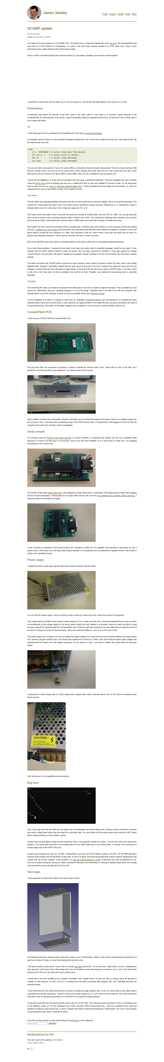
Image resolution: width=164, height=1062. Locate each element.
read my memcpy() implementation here (65, 186)
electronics (40, 37)
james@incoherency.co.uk (38, 1033)
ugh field (78, 966)
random (35, 1042)
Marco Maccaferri (55, 492)
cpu (34, 37)
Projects (112, 14)
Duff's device (41, 183)
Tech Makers (58, 1039)
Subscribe (52, 1022)
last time (112, 43)
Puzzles (120, 14)
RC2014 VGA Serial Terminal (59, 437)
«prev (29, 1042)
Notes (128, 14)
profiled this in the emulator (47, 229)
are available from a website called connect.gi (116, 495)
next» (41, 1042)
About (134, 14)
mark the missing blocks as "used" (87, 859)
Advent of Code (97, 293)
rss (52, 1033)
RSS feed (75, 1020)
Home (105, 14)
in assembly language (93, 133)
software (48, 37)
